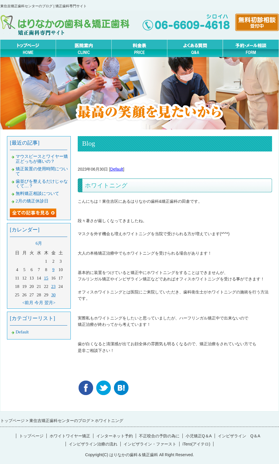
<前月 (27, 302)
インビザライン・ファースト (150, 444)
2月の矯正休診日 (32, 201)
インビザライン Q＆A (239, 436)
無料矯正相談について (37, 193)
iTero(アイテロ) (196, 444)
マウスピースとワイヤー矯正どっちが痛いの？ (42, 159)
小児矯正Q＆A (199, 436)
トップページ (31, 436)
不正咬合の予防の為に (159, 436)
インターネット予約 (114, 436)
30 (53, 295)
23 (53, 286)
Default (116, 169)
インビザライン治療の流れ (93, 444)
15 (46, 278)
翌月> (49, 302)
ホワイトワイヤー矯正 (70, 436)
